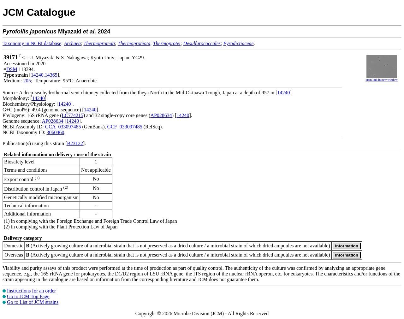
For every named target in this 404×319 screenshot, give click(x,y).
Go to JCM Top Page (28, 296)
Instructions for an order (31, 290)
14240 (37, 75)
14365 (51, 75)
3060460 (55, 132)
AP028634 (161, 115)
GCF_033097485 (124, 126)
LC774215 (72, 115)
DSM (11, 69)
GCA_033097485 (63, 126)
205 (27, 80)
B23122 (75, 143)
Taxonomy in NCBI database (32, 43)
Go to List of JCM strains (32, 302)
